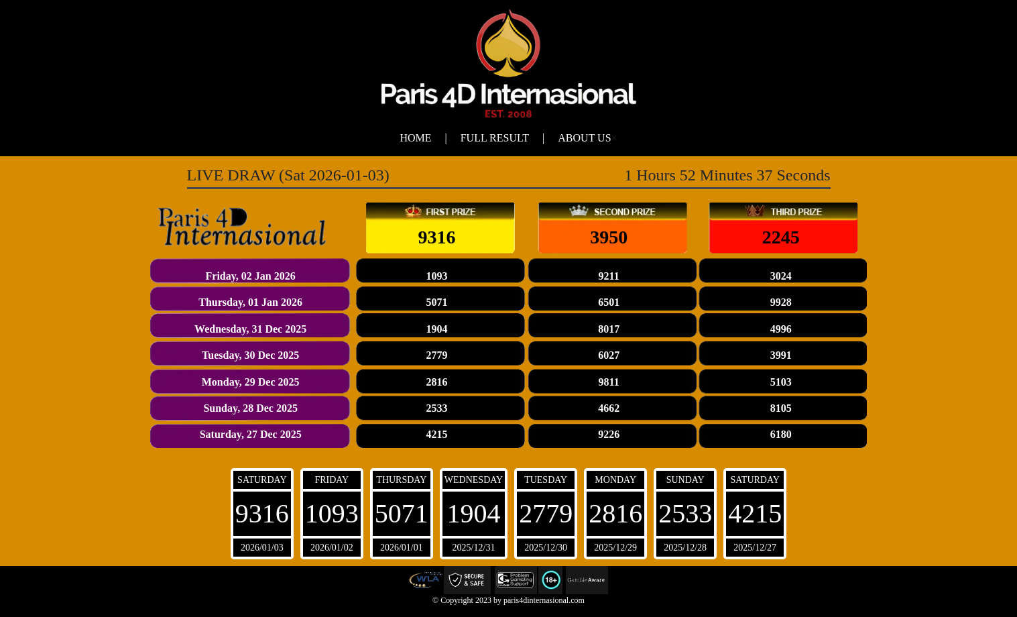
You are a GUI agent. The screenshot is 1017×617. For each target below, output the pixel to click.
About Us (584, 138)
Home (415, 138)
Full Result (495, 138)
